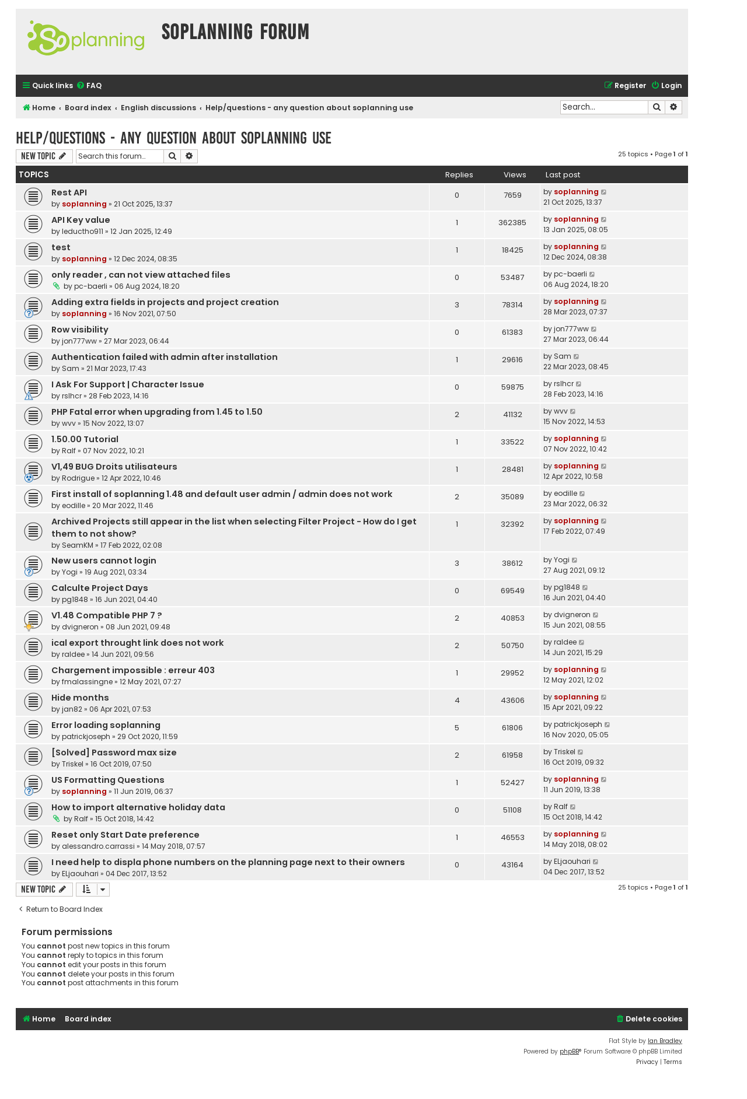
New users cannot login (103, 560)
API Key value (80, 220)
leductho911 (82, 231)
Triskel (72, 764)
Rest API (69, 192)
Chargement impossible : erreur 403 (133, 670)
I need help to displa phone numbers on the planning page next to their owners (228, 862)
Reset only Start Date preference (125, 835)
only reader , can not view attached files (141, 275)
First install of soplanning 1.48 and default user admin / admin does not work (222, 494)
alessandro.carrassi (98, 846)
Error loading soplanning (105, 725)
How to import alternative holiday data (138, 807)
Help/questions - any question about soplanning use (173, 138)
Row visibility (80, 329)
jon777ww (79, 341)
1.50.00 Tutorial (84, 439)
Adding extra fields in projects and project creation (165, 302)
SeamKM (77, 545)
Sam (70, 368)
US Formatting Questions (108, 780)
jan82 (72, 709)
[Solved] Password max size (114, 752)
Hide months (80, 698)
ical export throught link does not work (137, 643)
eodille (73, 505)
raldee (73, 654)
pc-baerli (90, 286)
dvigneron (80, 627)
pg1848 (75, 599)
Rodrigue (78, 478)
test (61, 247)
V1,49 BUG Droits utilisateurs (114, 467)
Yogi (70, 572)
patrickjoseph (86, 736)
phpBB (569, 1051)
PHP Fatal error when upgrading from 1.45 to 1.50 (157, 412)
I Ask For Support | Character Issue (127, 384)
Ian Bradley (665, 1041)
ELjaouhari (80, 873)
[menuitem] (89, 86)
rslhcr (72, 396)
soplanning (84, 204)
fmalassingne (87, 682)
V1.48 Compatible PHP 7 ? (106, 615)
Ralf (69, 451)
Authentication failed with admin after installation (164, 357)
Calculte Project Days (99, 588)
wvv (69, 423)
